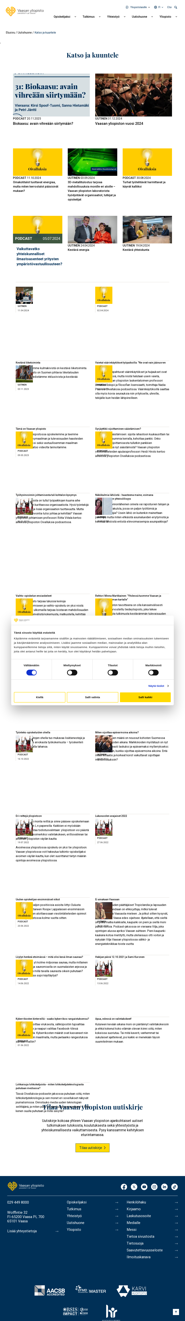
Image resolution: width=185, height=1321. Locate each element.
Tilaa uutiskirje (90, 1148)
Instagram (154, 1187)
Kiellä (39, 697)
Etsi (169, 7)
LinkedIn (164, 1187)
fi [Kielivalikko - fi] (159, 7)
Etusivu (10, 32)
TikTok (174, 1187)
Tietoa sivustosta (140, 1236)
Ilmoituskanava (138, 1257)
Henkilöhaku (136, 1202)
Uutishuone (139, 16)
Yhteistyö (113, 16)
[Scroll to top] (176, 1312)
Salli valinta (92, 697)
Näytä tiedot (156, 685)
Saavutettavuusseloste (145, 1250)
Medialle (133, 1223)
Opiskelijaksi (62, 16)
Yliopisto (165, 16)
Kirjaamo (134, 1209)
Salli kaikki (145, 697)
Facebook (124, 1187)
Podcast (19, 118)
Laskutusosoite (139, 1216)
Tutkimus (89, 16)
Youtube (144, 1187)
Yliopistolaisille (138, 7)
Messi (131, 1230)
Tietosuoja (135, 1243)
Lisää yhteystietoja (22, 1231)
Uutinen (101, 118)
